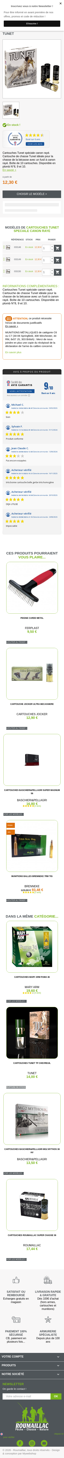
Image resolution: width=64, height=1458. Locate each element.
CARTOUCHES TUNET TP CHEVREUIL (32, 1063)
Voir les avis (35, 144)
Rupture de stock (16, 1087)
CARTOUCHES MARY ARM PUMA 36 (32, 977)
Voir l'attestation (21, 391)
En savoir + (9, 170)
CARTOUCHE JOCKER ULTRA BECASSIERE (32, 704)
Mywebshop (29, 1453)
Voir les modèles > (14, 814)
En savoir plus (13, 352)
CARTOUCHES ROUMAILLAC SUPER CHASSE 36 (32, 1235)
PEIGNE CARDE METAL (32, 618)
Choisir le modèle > (32, 194)
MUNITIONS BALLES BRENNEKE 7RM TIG (32, 876)
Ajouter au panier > (16, 642)
